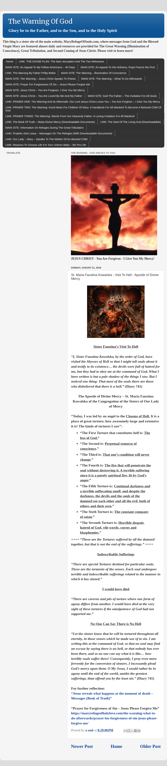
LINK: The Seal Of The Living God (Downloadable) (130, 121)
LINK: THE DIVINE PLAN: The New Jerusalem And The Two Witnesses (61, 61)
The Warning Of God (40, 21)
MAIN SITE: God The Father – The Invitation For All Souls (122, 95)
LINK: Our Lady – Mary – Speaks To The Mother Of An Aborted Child (46, 139)
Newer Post (82, 746)
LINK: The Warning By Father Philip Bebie (30, 72)
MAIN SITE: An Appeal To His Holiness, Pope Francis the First (118, 67)
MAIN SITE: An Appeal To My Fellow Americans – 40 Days (40, 67)
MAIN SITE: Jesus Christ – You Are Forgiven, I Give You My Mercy (45, 90)
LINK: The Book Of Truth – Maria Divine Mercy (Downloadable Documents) (50, 121)
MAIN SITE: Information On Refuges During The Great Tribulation (44, 127)
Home (9, 61)
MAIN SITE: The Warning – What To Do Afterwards (111, 78)
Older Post (150, 746)
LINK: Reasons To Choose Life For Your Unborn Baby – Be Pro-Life (45, 144)
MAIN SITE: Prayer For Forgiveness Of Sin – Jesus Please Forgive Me (47, 84)
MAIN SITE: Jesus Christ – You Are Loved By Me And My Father (43, 95)
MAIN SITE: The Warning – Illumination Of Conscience (93, 72)
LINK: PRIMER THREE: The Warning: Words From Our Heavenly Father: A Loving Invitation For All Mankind (69, 116)
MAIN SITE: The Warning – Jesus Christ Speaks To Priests (40, 78)
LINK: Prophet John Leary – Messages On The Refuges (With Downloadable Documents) (58, 133)
